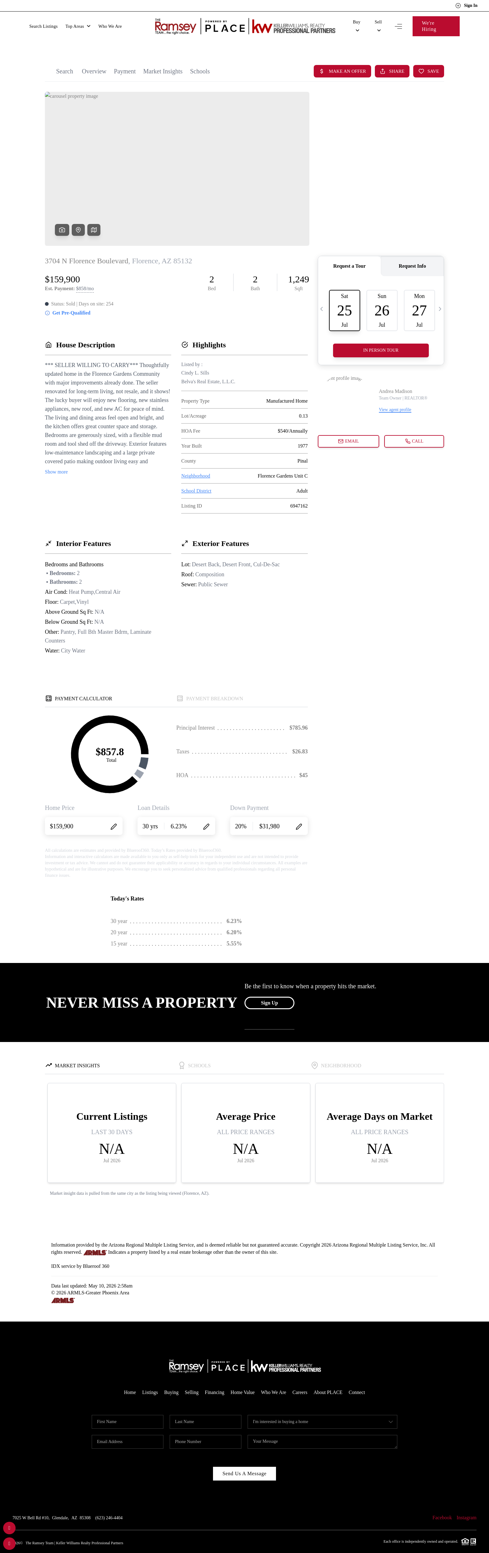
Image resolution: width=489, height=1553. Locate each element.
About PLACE (329, 1380)
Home (128, 1380)
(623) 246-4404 (109, 1505)
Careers (300, 1380)
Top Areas (78, 23)
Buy (356, 23)
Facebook (442, 1505)
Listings (148, 1380)
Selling (191, 1380)
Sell (378, 23)
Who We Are (110, 23)
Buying (170, 1380)
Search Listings (43, 23)
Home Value (242, 1380)
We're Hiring (436, 23)
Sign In (466, 5)
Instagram (467, 1505)
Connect (359, 1380)
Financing (214, 1380)
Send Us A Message (244, 1461)
